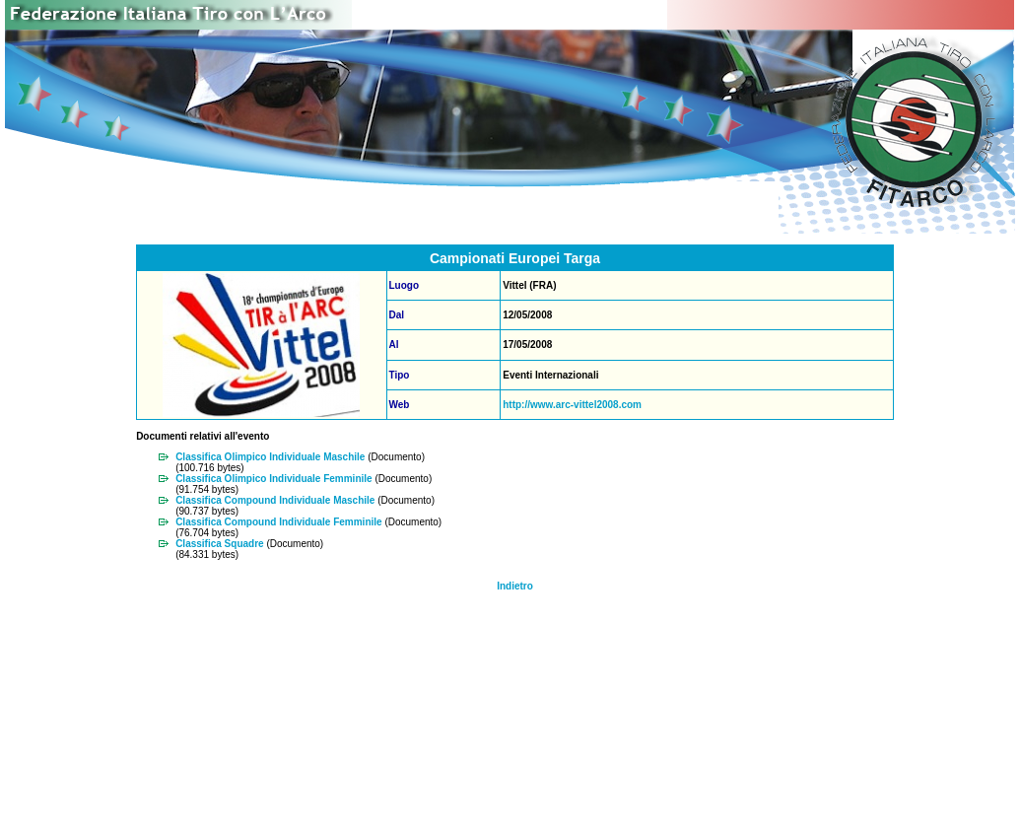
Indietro (515, 586)
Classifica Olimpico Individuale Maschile (270, 456)
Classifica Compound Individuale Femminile (278, 522)
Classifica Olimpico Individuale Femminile (274, 478)
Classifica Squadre (219, 543)
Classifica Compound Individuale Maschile (274, 500)
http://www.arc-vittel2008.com (572, 404)
